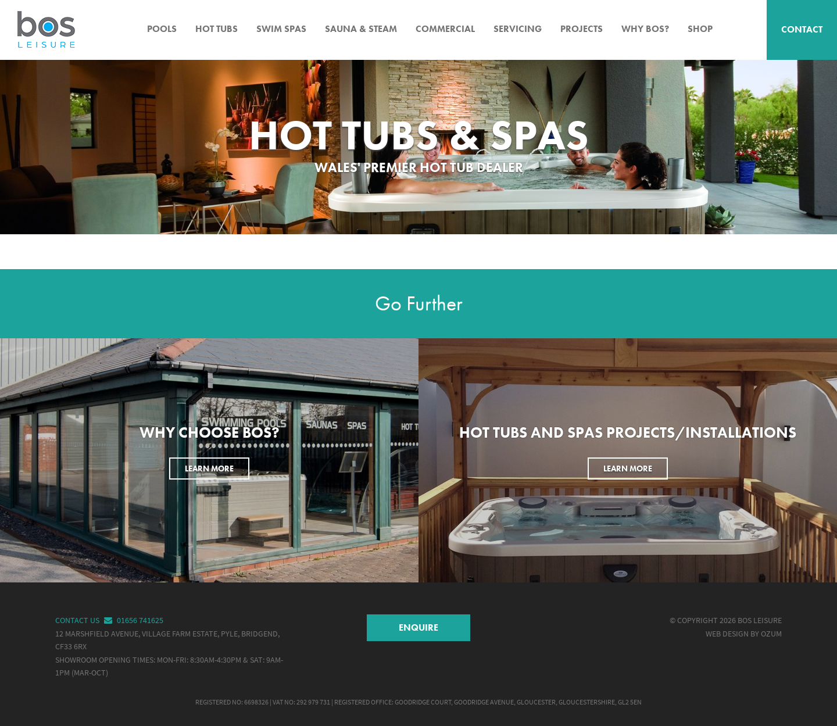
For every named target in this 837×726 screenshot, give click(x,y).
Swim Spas (281, 29)
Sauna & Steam (361, 29)
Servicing (517, 29)
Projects (581, 29)
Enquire (418, 627)
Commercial (445, 29)
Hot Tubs (216, 29)
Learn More (209, 468)
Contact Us (85, 620)
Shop (700, 29)
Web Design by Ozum (744, 633)
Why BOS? (645, 29)
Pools (162, 29)
